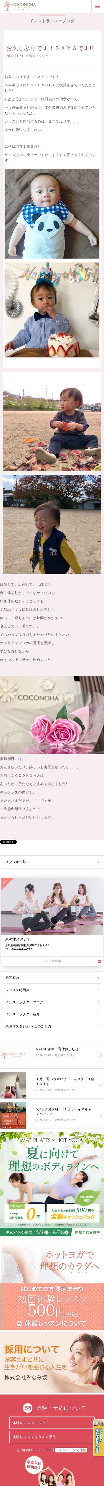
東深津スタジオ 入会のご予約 (28, 1026)
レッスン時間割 (17, 990)
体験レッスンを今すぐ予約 (34, 1437)
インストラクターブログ (24, 1002)
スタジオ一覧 (15, 862)
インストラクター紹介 (22, 1014)
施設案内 (12, 978)
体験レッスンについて (30, 1423)
